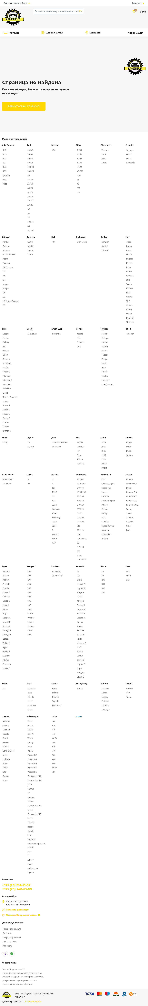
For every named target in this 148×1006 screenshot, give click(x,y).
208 (78, 551)
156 (4, 154)
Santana (31, 797)
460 (53, 759)
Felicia (55, 692)
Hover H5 (56, 333)
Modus (80, 651)
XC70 (54, 738)
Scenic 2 (80, 660)
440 (53, 734)
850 (53, 725)
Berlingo (6, 263)
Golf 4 (30, 734)
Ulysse (129, 305)
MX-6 (54, 492)
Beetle (30, 826)
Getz (104, 367)
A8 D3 (30, 196)
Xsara (5, 258)
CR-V (79, 346)
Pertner (30, 626)
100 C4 (30, 171)
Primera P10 (131, 492)
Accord (80, 333)
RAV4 (5, 767)
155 (4, 167)
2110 (104, 451)
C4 (4, 280)
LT (28, 793)
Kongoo (80, 672)
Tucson (105, 354)
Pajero (105, 504)
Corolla (6, 734)
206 (29, 575)
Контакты (137, 3)
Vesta (104, 463)
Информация (135, 32)
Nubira (30, 246)
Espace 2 (81, 609)
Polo (29, 746)
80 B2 (30, 150)
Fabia (54, 688)
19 (78, 571)
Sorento (80, 463)
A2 (28, 209)
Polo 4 (30, 801)
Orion (5, 354)
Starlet (6, 746)
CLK (78, 534)
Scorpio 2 (7, 363)
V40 (53, 750)
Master (80, 626)
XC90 (54, 767)
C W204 (80, 521)
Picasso (6, 250)
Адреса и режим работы (16, 3)
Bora (29, 721)
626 (53, 488)
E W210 (80, 509)
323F (54, 526)
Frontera (7, 664)
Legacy (105, 697)
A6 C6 (30, 192)
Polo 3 (30, 750)
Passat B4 (32, 763)
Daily (5, 442)
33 (4, 162)
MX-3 (54, 513)
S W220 (80, 530)
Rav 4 (5, 738)
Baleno (129, 688)
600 (103, 588)
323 (53, 500)
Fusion (6, 422)
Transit (6, 350)
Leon (29, 701)
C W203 (80, 547)
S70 (53, 746)
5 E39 (79, 162)
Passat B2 (32, 755)
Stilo (128, 280)
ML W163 (81, 483)
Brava (129, 250)
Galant (104, 509)
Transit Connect (10, 397)
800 (103, 592)
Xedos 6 (55, 509)
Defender (7, 483)
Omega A (7, 630)
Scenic (80, 596)
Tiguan (30, 872)
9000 (128, 575)
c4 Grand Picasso (11, 301)
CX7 (54, 542)
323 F (54, 504)
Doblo (129, 254)
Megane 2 (81, 643)
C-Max (6, 426)
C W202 (80, 517)
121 (53, 496)
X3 (78, 179)
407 (29, 634)
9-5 (127, 571)
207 (29, 579)
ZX (4, 275)
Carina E (6, 729)
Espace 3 (81, 613)
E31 (78, 188)
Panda (129, 309)
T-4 (29, 851)
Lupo (29, 864)
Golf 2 (30, 725)
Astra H (6, 584)
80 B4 (30, 158)
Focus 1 (6, 405)
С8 (4, 305)
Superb (55, 701)
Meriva (6, 660)
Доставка (7, 933)
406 (29, 596)
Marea (129, 263)
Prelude (80, 342)
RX (28, 483)
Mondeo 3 (7, 384)
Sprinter (80, 479)
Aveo (104, 158)
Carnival (80, 446)
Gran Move (82, 242)
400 (53, 242)
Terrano (129, 517)
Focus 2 (6, 409)
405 (29, 592)
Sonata (105, 346)
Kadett (6, 605)
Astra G (6, 579)
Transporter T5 (34, 814)
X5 (78, 183)
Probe (5, 367)
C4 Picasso (8, 267)
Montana (56, 571)
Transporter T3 (34, 805)
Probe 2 (6, 371)
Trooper (130, 333)
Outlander (106, 534)
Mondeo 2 (7, 380)
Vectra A (6, 617)
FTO (103, 517)
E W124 (80, 500)
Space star (106, 488)
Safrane (80, 630)
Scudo (129, 284)
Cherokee (56, 446)
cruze (104, 154)
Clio (78, 575)
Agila (5, 647)
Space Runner (108, 526)
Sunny (129, 509)
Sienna (6, 776)
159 (4, 179)
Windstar (7, 388)
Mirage (105, 513)
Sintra (5, 609)
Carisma (105, 496)
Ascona (6, 571)
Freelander (8, 479)
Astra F (6, 575)
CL (78, 542)
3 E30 (79, 150)
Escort (6, 333)
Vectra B (7, 622)
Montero (106, 530)
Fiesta (5, 338)
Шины (79, 716)
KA (4, 346)
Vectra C (6, 626)
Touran (30, 822)
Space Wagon (108, 483)
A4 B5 (30, 179)
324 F (54, 521)
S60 (53, 755)
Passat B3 (32, 759)
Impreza (105, 688)
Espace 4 (81, 617)
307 (29, 588)
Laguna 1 (81, 584)
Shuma (80, 459)
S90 (53, 763)
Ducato (129, 258)
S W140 (80, 488)
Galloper (105, 338)
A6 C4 (30, 183)
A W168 (80, 496)
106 (29, 571)
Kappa (129, 442)
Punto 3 (129, 317)
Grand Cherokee (59, 442)
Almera (129, 479)
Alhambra (31, 705)
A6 (28, 226)
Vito (78, 526)
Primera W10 (132, 504)
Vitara (128, 697)
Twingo (80, 622)
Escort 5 (6, 418)
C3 (4, 296)
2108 (104, 442)
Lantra (104, 342)
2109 (104, 446)
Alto (128, 692)
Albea (128, 242)
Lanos (30, 250)
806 (29, 609)
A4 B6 (30, 205)
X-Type (30, 446)
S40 (53, 721)
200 (103, 579)
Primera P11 (131, 496)
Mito (5, 183)
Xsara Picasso (9, 254)
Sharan (30, 788)
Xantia (5, 242)
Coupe (104, 359)
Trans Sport (57, 575)
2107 (104, 459)
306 (29, 584)
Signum (6, 655)
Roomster (56, 705)
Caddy (30, 742)
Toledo (30, 697)
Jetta (29, 784)
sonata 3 (106, 380)
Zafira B (6, 651)
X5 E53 (80, 171)
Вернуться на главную (24, 106)
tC (4, 688)
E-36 (79, 175)
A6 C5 (30, 188)
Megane (80, 592)
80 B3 (30, 154)
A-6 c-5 (30, 230)
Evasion (6, 246)
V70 (53, 729)
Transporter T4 (34, 780)
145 (4, 158)
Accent (105, 350)
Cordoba (31, 688)
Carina (6, 725)
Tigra (5, 613)
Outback (105, 701)
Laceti (104, 162)
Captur (80, 655)
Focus (5, 401)
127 (128, 301)
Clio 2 (79, 579)
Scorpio (6, 359)
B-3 (29, 835)
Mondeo (7, 376)
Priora (104, 467)
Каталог (11, 32)
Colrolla (6, 759)
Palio (128, 267)
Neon (128, 154)
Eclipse (105, 538)
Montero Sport (108, 500)
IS (28, 479)
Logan (80, 668)
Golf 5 (30, 818)
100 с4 (30, 221)
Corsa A (6, 592)
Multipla (129, 288)
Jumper (6, 288)
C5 (4, 271)
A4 (28, 217)
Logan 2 (80, 676)
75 (103, 575)
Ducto (129, 313)
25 (103, 571)
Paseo (6, 742)
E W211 (80, 513)
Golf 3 (30, 729)
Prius (5, 763)
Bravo (129, 246)
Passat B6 (32, 772)
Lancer (105, 492)
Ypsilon (129, 455)
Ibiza (29, 692)
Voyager (130, 150)
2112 (104, 455)
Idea (128, 292)
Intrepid (105, 250)
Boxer (30, 613)
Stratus (105, 246)
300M (128, 158)
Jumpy (5, 284)
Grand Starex (107, 384)
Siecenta (130, 322)
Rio (78, 451)
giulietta (6, 175)
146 (4, 150)
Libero (104, 692)
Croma (129, 296)
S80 (53, 742)
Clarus (79, 455)
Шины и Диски (54, 32)
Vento (30, 738)
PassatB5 (31, 839)
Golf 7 (30, 859)
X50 (53, 150)
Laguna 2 (81, 588)
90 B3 (30, 162)
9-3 (127, 579)
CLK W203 (81, 559)
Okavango (32, 333)
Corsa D (6, 668)
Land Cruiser (8, 750)
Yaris (5, 755)
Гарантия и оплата (12, 929)
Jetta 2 (30, 831)
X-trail (128, 526)
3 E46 (79, 158)
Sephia (80, 442)
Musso (80, 688)
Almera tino (131, 483)
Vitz (4, 772)
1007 (29, 630)
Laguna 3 (81, 664)
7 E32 (79, 167)
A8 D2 (30, 200)
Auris (5, 780)
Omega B (7, 634)
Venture (105, 150)
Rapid (79, 638)
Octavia (55, 697)
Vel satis (80, 634)
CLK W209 (81, 538)
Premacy (56, 517)
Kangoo (80, 600)
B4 (28, 213)
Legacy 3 (106, 709)
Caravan (105, 242)
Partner (30, 617)
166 (4, 171)
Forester (105, 705)
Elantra (105, 376)
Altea (29, 709)
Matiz (30, 242)
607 (29, 605)
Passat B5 (32, 767)
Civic (79, 338)
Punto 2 (129, 275)
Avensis (6, 721)
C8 (4, 292)
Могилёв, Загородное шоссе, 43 (13, 969)
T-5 (29, 855)
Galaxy (6, 342)
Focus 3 (6, 414)
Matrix (104, 363)
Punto (129, 271)
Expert (30, 622)
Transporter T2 (34, 776)
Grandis (105, 521)
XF (28, 442)
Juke (128, 530)
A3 (28, 175)
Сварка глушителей (12, 937)
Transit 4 (7, 430)
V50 (53, 772)
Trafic (79, 647)
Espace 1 (81, 605)
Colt (103, 479)
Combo (6, 588)
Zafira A (6, 643)
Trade (129, 513)
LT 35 (30, 810)
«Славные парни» (33, 1001)
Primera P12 (131, 500)
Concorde (130, 162)
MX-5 (54, 538)
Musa (128, 451)
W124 (79, 555)
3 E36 (79, 154)
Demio (55, 534)
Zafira (5, 638)
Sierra (5, 392)
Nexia (30, 254)
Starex (104, 333)
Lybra (128, 446)
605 (29, 600)
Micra (128, 488)
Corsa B (6, 596)
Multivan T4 (32, 868)
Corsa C (6, 600)
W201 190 (81, 492)
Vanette (129, 521)
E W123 (80, 504)
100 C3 (30, 167)
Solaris (105, 371)
